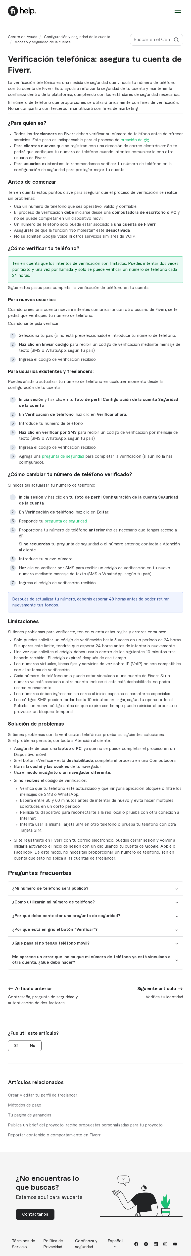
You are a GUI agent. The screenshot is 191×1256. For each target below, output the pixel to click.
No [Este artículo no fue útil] (32, 1046)
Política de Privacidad (53, 1244)
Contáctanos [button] (35, 1214)
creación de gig (135, 140)
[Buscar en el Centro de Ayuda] (156, 40)
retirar (163, 599)
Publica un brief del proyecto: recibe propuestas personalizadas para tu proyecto (85, 1125)
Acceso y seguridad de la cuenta (43, 42)
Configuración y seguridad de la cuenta (77, 37)
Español (115, 1244)
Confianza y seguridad (86, 1244)
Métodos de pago (24, 1105)
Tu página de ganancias (29, 1115)
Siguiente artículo (156, 988)
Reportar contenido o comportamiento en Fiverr (54, 1135)
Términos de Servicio (23, 1244)
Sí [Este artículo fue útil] (16, 1046)
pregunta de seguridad (63, 456)
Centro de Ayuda (22, 37)
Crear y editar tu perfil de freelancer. (43, 1095)
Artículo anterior (33, 988)
